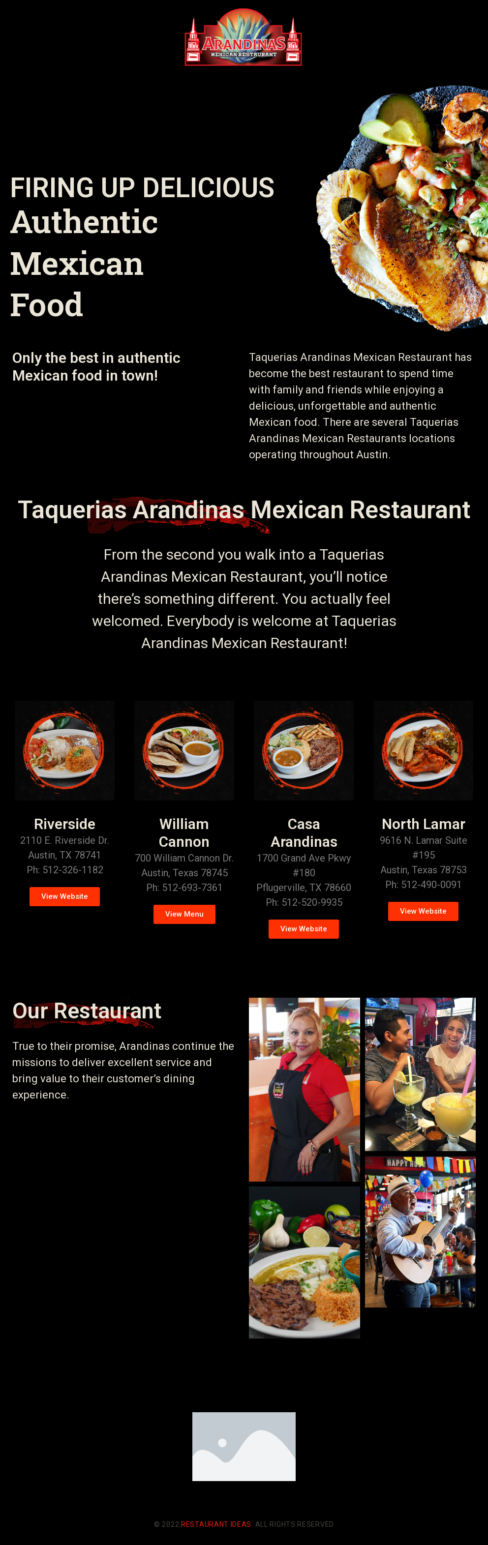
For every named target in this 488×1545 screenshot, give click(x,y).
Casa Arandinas (304, 832)
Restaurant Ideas (216, 1524)
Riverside (64, 823)
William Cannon (184, 832)
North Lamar (423, 823)
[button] (65, 896)
